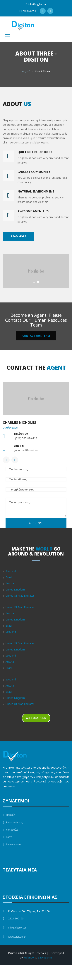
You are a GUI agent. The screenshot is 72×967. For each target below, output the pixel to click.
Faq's (7, 837)
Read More (18, 236)
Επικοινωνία (27, 11)
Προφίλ (9, 815)
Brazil (9, 577)
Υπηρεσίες (10, 830)
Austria (10, 583)
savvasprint (45, 957)
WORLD (44, 548)
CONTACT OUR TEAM (36, 335)
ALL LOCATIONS (36, 718)
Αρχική (26, 71)
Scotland (11, 571)
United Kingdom (15, 589)
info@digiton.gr (36, 4)
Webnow (29, 957)
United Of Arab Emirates (20, 595)
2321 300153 (16, 918)
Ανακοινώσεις (13, 822)
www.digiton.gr (17, 936)
